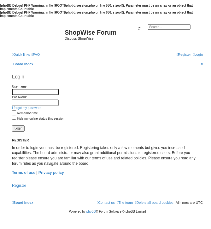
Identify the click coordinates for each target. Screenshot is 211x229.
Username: (19, 86)
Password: (19, 97)
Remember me (25, 113)
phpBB (91, 211)
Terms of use (23, 172)
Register (19, 185)
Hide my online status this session (38, 118)
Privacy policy (51, 172)
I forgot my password (26, 108)
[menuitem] (36, 54)
